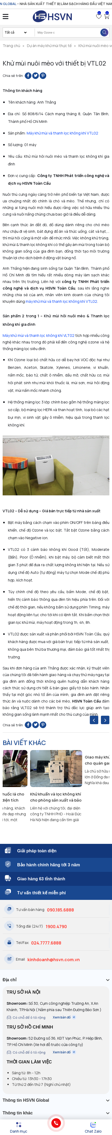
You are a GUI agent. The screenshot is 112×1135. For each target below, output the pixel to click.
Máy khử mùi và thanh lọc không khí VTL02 (62, 133)
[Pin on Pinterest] (43, 75)
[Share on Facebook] (28, 75)
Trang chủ (11, 45)
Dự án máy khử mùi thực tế (49, 45)
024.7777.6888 (46, 943)
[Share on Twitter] (35, 75)
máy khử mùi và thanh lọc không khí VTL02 (61, 301)
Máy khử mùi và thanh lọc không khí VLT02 (38, 335)
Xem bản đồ (64, 1017)
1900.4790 (56, 926)
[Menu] (18, 1128)
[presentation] (94, 720)
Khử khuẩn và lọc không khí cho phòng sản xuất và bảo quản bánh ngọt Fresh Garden (56, 797)
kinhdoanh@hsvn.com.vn (53, 959)
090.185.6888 (60, 910)
